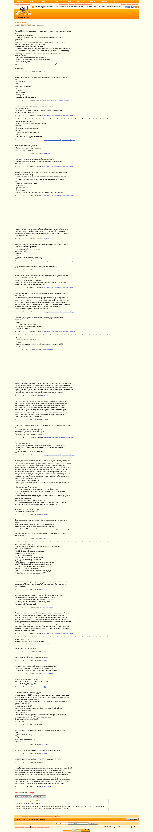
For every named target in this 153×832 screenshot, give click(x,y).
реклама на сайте (19, 827)
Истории (32, 1)
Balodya (46, 744)
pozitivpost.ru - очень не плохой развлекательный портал (58, 100)
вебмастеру (40, 827)
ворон (44, 538)
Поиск (116, 1)
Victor (44, 576)
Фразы (56, 1)
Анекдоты (19, 1)
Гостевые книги (88, 4)
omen (45, 660)
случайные (57, 816)
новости (46, 827)
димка (45, 753)
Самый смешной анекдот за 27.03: (28, 801)
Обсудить (32, 71)
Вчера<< (17, 793)
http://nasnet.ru (48, 238)
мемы (31, 819)
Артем (45, 589)
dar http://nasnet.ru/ (48, 607)
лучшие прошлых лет (46, 816)
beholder (46, 514)
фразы (36, 819)
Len (44, 71)
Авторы (92, 1)
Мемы (44, 1)
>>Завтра (31, 793)
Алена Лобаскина (48, 349)
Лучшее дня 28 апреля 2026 (22, 4)
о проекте (33, 827)
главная (17, 819)
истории (24, 819)
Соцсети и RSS (79, 4)
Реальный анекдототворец (51, 270)
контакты (27, 827)
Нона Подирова (48, 786)
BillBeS (45, 651)
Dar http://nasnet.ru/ (48, 153)
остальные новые (34, 816)
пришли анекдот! (132, 819)
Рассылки (71, 4)
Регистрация (135, 4)
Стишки (68, 1)
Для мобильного (63, 4)
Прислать (104, 1)
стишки (42, 819)
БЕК (45, 687)
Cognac (46, 395)
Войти (129, 4)
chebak (46, 419)
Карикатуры (80, 1)
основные (25, 816)
